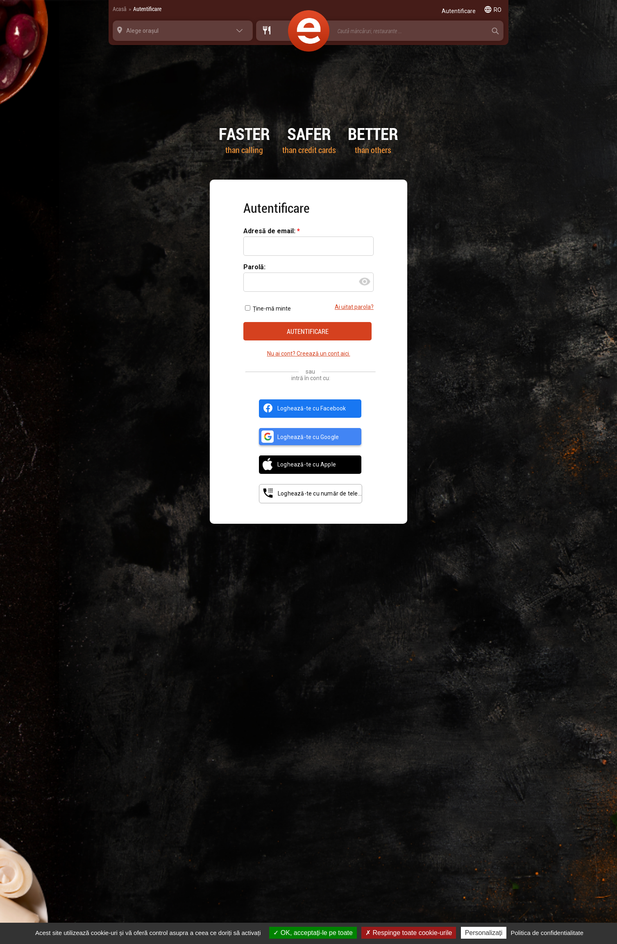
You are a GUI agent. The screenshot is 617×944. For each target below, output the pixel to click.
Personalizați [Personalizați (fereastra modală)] (484, 932)
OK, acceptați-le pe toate (313, 932)
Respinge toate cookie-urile (408, 932)
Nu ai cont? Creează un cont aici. (308, 353)
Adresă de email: (270, 231)
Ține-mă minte (268, 308)
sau (310, 371)
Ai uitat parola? (354, 307)
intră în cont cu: (310, 378)
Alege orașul (142, 30)
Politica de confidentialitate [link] (546, 932)
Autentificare (147, 9)
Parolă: (254, 267)
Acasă (120, 9)
